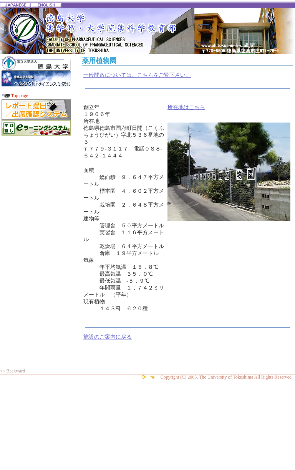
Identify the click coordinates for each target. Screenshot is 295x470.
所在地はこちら (186, 107)
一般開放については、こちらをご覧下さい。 (137, 75)
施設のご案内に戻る (107, 337)
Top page (19, 95)
